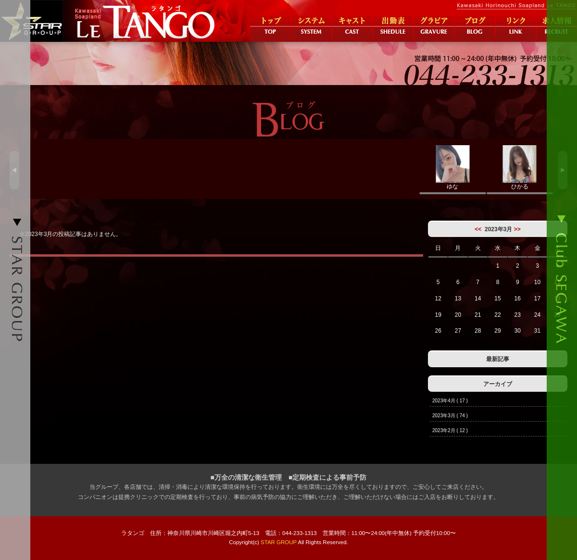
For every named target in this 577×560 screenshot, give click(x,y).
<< (478, 229)
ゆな (453, 167)
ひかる (520, 167)
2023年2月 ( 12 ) (450, 430)
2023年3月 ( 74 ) (450, 415)
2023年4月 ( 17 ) (450, 400)
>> (517, 229)
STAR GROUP (279, 542)
